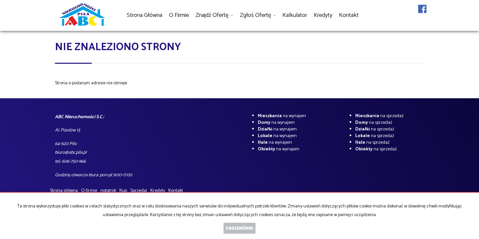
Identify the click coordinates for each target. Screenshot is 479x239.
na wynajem (282, 116)
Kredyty (323, 15)
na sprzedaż (379, 116)
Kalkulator (294, 15)
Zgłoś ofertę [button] (258, 15)
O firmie (179, 15)
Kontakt (349, 15)
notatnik (108, 191)
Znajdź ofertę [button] (214, 15)
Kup (123, 191)
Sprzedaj (138, 191)
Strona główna (144, 15)
